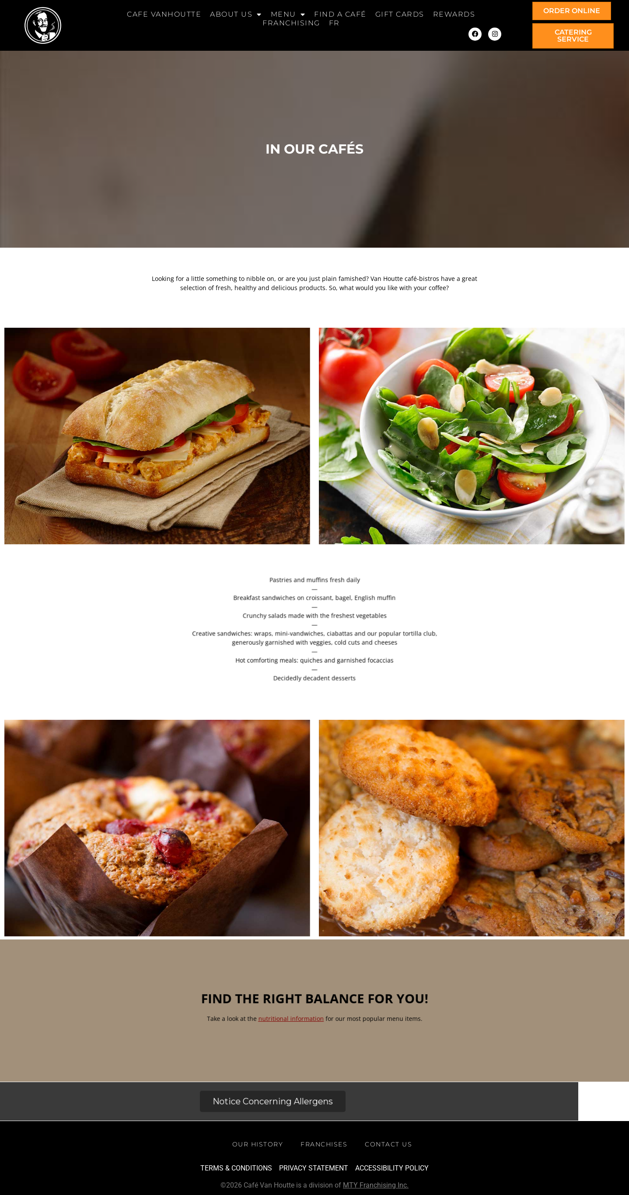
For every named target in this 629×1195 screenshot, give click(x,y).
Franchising (291, 23)
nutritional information (301, 1019)
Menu (288, 14)
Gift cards (399, 14)
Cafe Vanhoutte (164, 14)
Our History (257, 1144)
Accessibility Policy (392, 1168)
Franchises (324, 1144)
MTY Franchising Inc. (376, 1185)
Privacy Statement (313, 1168)
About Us (236, 14)
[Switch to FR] (334, 23)
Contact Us (388, 1144)
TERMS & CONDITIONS (236, 1168)
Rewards (454, 14)
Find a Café (340, 14)
